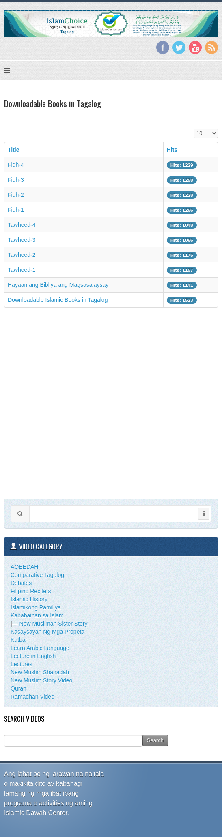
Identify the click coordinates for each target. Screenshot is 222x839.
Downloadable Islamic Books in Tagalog (58, 300)
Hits (172, 149)
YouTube (195, 47)
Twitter (178, 47)
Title (13, 149)
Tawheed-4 (22, 225)
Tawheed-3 (22, 240)
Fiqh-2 (16, 194)
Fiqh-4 (16, 164)
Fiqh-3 (16, 179)
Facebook (162, 47)
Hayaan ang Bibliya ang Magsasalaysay (58, 285)
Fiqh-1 (16, 210)
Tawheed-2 (22, 255)
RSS (211, 47)
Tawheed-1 (22, 270)
